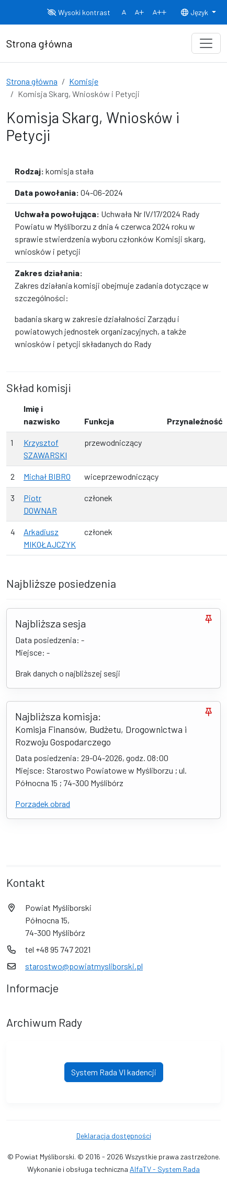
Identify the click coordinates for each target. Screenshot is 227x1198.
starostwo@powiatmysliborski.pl (84, 966)
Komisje (83, 81)
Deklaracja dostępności (113, 1135)
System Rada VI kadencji (113, 1072)
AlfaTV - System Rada (165, 1169)
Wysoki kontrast (78, 12)
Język (195, 12)
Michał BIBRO (47, 476)
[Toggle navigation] (206, 43)
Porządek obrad (42, 804)
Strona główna (32, 81)
